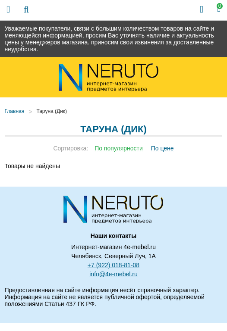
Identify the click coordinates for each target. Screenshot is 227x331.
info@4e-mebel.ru (113, 274)
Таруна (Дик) (51, 111)
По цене (162, 148)
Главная (15, 111)
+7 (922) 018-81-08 (113, 265)
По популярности (119, 148)
